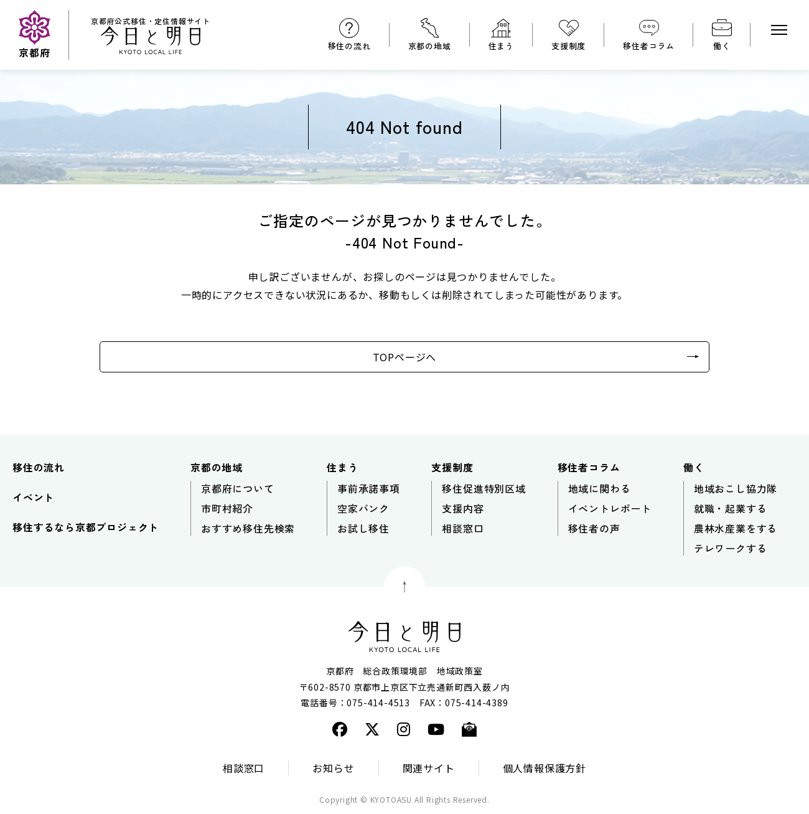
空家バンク (363, 508)
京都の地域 (429, 46)
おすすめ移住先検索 (248, 528)
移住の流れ (349, 46)
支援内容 (463, 508)
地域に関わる (599, 488)
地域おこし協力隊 (735, 488)
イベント (33, 497)
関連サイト (429, 767)
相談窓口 (463, 528)
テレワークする (730, 548)
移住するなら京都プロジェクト (85, 526)
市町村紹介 (227, 508)
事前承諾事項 (368, 488)
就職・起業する (730, 508)
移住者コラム (649, 46)
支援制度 (568, 46)
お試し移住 (363, 528)
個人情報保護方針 (544, 767)
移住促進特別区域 (483, 488)
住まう (501, 46)
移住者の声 (594, 528)
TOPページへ (405, 356)
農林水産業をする (735, 528)
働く (722, 46)
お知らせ (333, 767)
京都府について (237, 488)
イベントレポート (610, 508)
